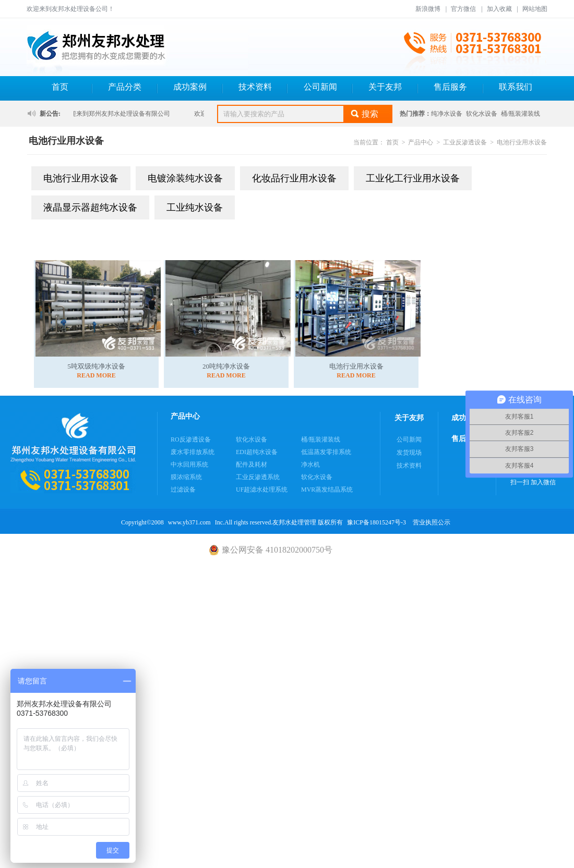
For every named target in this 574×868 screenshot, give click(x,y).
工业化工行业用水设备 (413, 178)
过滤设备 (183, 489)
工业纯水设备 (194, 207)
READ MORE (96, 375)
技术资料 (255, 86)
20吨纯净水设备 (226, 366)
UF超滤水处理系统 (262, 489)
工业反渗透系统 (258, 477)
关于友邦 (385, 86)
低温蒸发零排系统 (326, 452)
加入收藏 (499, 9)
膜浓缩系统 (186, 477)
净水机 (310, 464)
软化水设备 (481, 113)
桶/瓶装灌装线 (520, 113)
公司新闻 (320, 86)
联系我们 (515, 86)
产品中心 (420, 142)
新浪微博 (427, 9)
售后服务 (450, 86)
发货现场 (409, 452)
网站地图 (534, 9)
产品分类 (124, 86)
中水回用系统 (189, 464)
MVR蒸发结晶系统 (327, 489)
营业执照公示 (431, 522)
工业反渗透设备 (465, 142)
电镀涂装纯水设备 (185, 178)
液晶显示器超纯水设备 (90, 207)
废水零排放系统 (192, 452)
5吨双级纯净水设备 (96, 366)
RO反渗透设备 (191, 439)
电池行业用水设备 (522, 142)
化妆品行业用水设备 (294, 178)
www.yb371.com (189, 522)
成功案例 (190, 86)
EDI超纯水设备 (257, 452)
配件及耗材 (251, 464)
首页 (60, 86)
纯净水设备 (446, 113)
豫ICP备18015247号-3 (376, 522)
